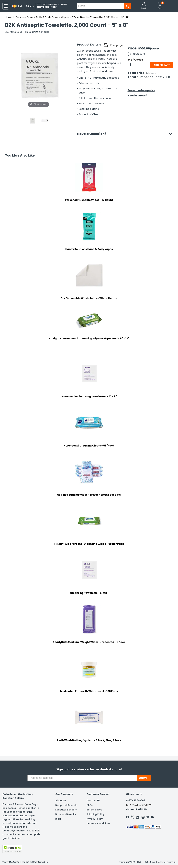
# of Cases (135, 60)
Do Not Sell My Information (35, 862)
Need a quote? (137, 95)
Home (8, 17)
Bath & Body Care (47, 17)
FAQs (90, 805)
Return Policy (94, 809)
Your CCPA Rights (10, 862)
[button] (144, 6)
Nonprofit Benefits (66, 805)
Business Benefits (65, 814)
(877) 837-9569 (135, 800)
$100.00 (151, 73)
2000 (166, 77)
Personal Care (24, 17)
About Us (60, 800)
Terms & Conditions (98, 823)
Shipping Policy (95, 814)
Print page (116, 45)
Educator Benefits (66, 809)
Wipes (65, 17)
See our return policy (141, 90)
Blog (58, 818)
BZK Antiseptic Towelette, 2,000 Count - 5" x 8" (100, 17)
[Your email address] (82, 778)
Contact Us (93, 800)
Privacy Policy (95, 818)
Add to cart (162, 65)
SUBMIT (143, 778)
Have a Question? (93, 133)
